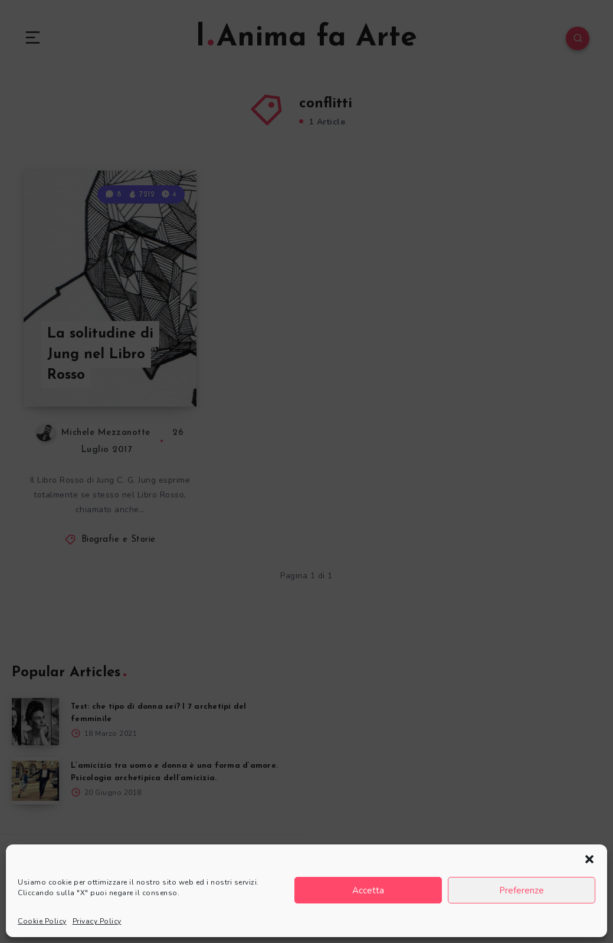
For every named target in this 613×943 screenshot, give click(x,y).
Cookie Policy (42, 921)
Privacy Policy (97, 921)
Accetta (368, 890)
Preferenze (521, 890)
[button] (589, 859)
